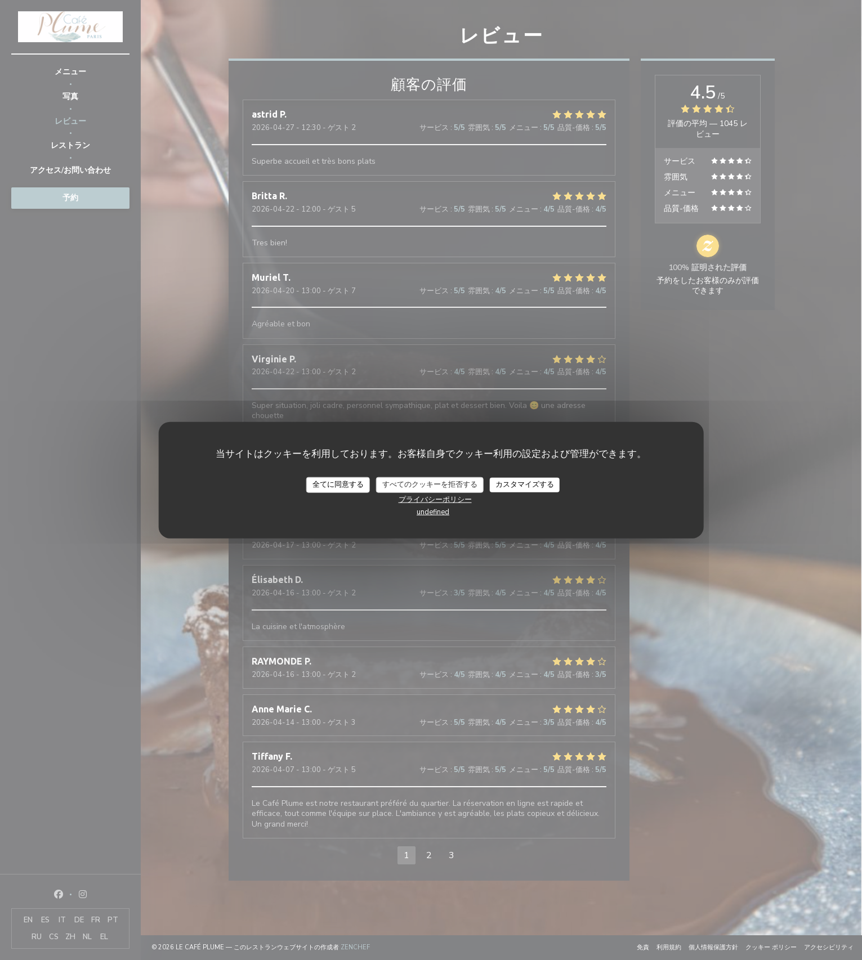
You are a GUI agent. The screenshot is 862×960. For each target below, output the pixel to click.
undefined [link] (433, 511)
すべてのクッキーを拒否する (429, 484)
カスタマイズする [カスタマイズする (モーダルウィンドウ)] (524, 484)
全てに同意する (338, 484)
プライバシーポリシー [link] (435, 499)
